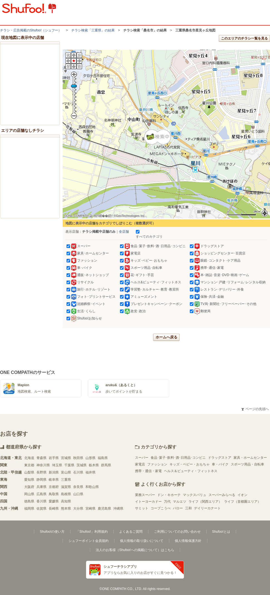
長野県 (41, 472)
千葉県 (69, 465)
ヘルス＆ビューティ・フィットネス (190, 471)
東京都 (29, 465)
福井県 (90, 472)
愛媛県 (54, 501)
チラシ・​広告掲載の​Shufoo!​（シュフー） (31, 30)
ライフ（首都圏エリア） (242, 502)
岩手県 (54, 458)
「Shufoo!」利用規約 (91, 532)
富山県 (66, 472)
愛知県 (29, 480)
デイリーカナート (207, 508)
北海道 (29, 458)
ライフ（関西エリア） (205, 502)
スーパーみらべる (221, 495)
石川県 (78, 472)
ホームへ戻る (166, 337)
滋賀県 (66, 487)
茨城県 (82, 465)
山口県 (78, 494)
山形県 (90, 458)
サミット (141, 508)
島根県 (66, 494)
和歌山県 (92, 487)
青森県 (41, 458)
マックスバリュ (194, 495)
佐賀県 (41, 508)
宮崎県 (90, 508)
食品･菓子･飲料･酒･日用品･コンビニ (178, 458)
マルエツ (179, 502)
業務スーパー (145, 495)
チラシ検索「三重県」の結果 (93, 30)
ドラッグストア (219, 458)
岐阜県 (54, 480)
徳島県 (29, 501)
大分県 (78, 508)
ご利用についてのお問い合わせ (177, 532)
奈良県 (78, 487)
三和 (188, 508)
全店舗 (124, 232)
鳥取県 (54, 494)
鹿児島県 (104, 508)
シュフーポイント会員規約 (88, 541)
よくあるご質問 (131, 532)
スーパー (141, 458)
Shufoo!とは (221, 532)
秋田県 (78, 458)
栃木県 (94, 465)
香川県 (41, 501)
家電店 (140, 464)
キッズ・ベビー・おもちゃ (190, 464)
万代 (167, 502)
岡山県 (29, 494)
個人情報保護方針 (188, 541)
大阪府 (29, 487)
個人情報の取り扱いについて (141, 541)
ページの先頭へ (255, 409)
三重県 (66, 480)
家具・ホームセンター (250, 458)
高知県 (66, 501)
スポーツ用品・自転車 (247, 464)
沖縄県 (118, 508)
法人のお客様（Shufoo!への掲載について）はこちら (135, 550)
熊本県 (66, 508)
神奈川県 (43, 465)
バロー (178, 508)
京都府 (54, 487)
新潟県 (54, 472)
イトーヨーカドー (148, 502)
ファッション (157, 464)
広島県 (41, 494)
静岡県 (41, 480)
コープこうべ (161, 508)
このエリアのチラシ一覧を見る (244, 38)
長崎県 (54, 508)
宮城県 (66, 458)
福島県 (103, 458)
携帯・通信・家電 (148, 471)
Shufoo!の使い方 (52, 532)
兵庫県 (41, 487)
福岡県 (29, 508)
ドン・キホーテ (169, 495)
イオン (242, 495)
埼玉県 (57, 465)
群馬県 (106, 465)
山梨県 (29, 472)
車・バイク (220, 464)
